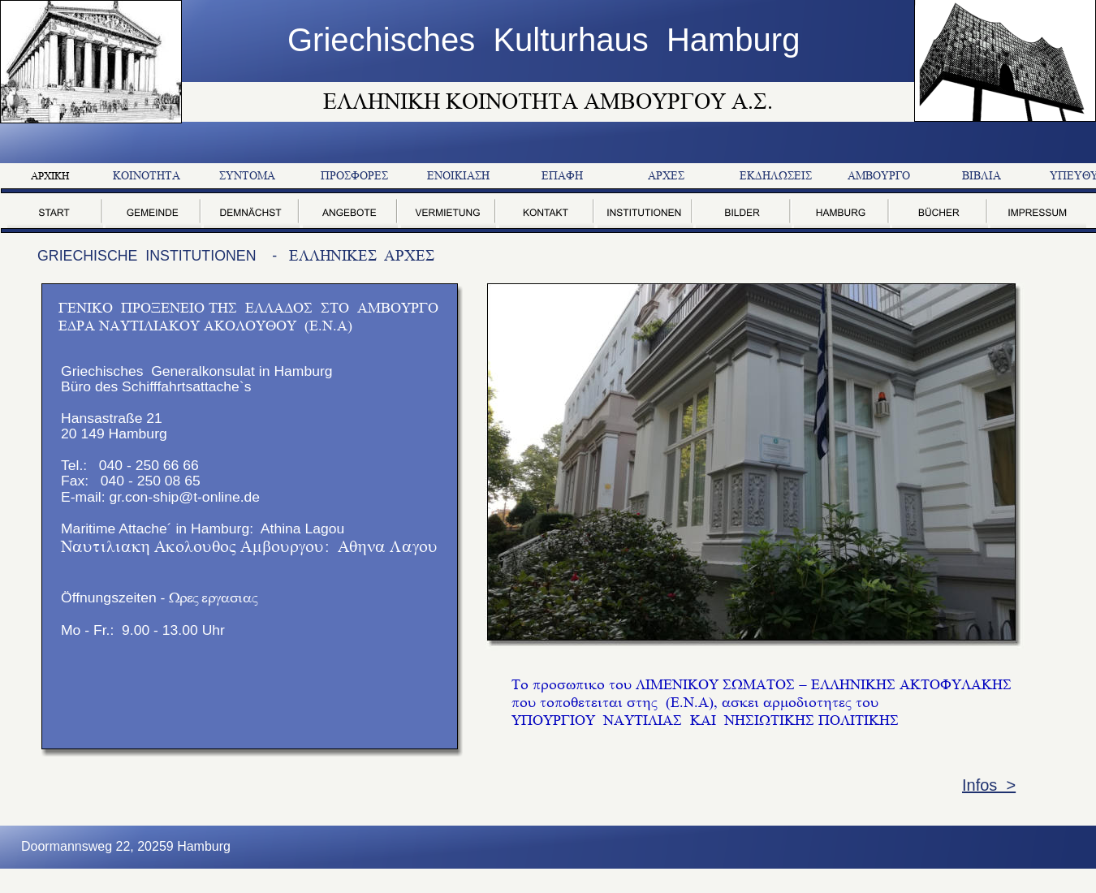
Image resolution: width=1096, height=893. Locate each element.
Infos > (989, 785)
